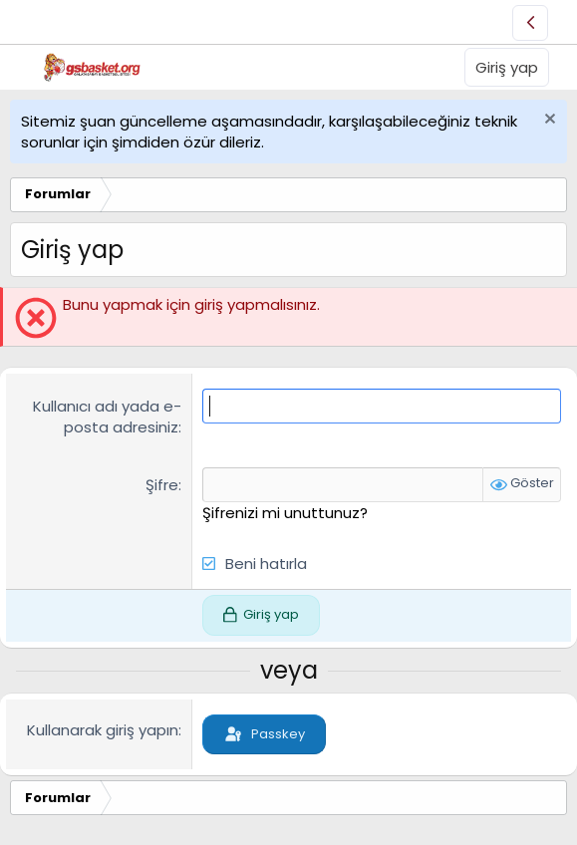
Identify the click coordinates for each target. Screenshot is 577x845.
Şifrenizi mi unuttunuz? (285, 512)
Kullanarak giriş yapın (102, 729)
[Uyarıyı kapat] (547, 121)
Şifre (161, 484)
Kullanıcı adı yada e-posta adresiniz (107, 416)
